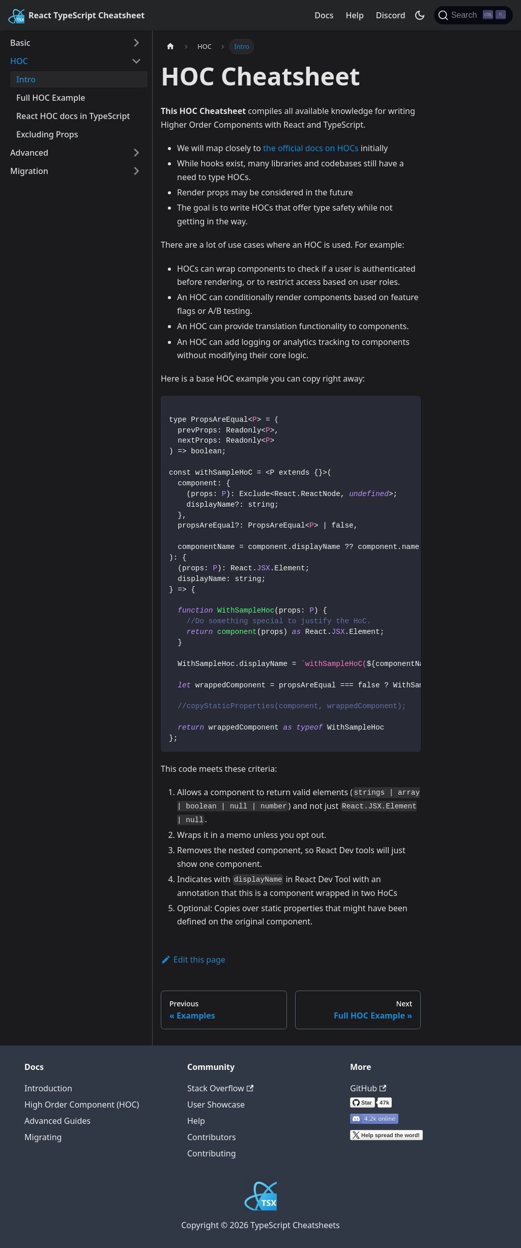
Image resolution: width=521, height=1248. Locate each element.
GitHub (368, 1088)
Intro (26, 79)
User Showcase (216, 1104)
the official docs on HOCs (311, 148)
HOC (19, 61)
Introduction (48, 1088)
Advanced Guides (57, 1120)
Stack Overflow (220, 1088)
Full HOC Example (50, 97)
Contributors (211, 1137)
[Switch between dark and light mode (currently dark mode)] (420, 15)
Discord (391, 15)
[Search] (473, 15)
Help (354, 15)
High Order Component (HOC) (81, 1104)
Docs (323, 15)
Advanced (29, 152)
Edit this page (193, 959)
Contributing (211, 1153)
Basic (20, 42)
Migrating (43, 1137)
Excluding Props (47, 134)
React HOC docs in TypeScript (73, 116)
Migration (29, 171)
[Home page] (170, 46)
